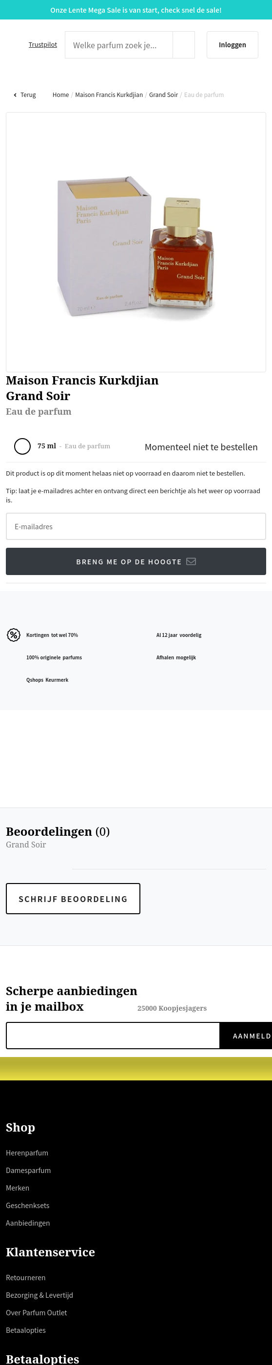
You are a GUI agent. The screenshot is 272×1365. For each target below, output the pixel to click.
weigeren (122, 718)
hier (109, 695)
